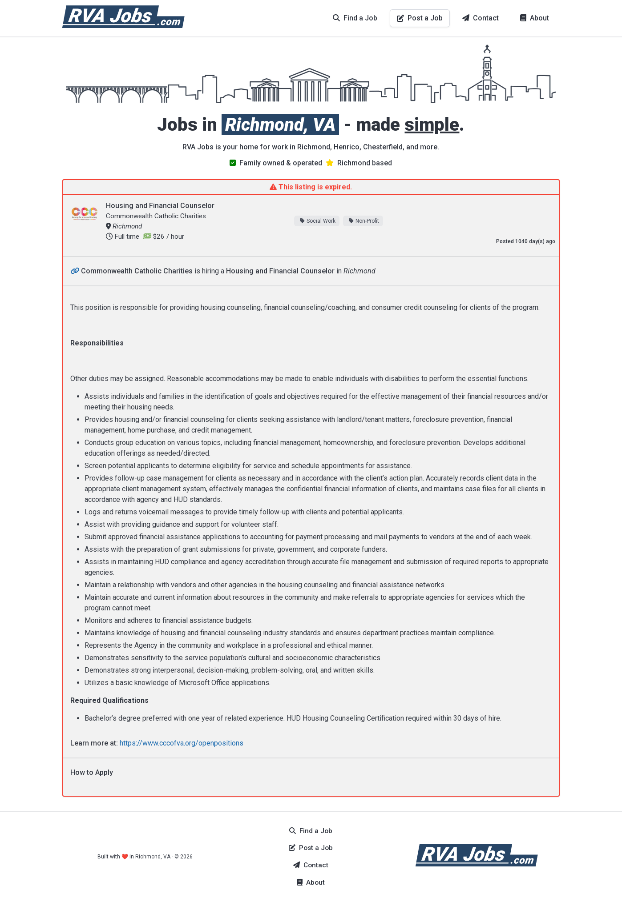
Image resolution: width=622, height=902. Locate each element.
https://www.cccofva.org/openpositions (181, 743)
